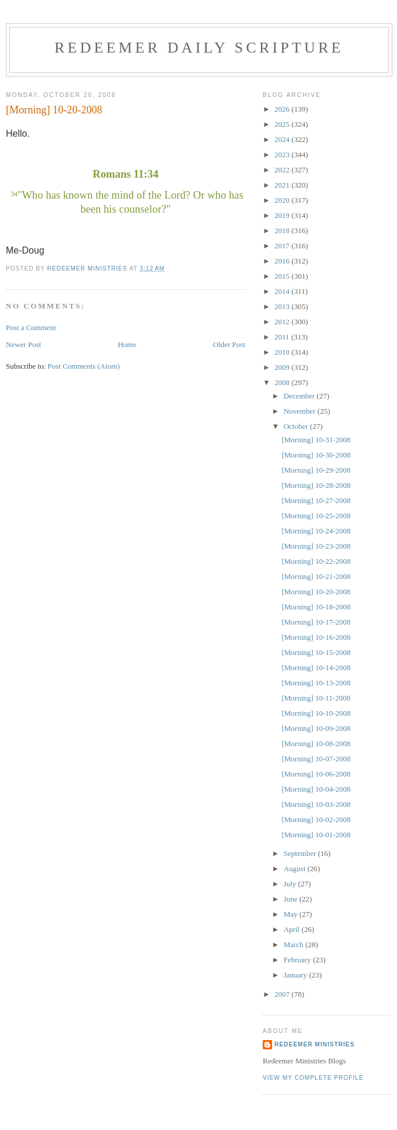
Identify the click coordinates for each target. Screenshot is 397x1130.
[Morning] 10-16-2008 (315, 637)
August (296, 868)
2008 (282, 382)
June (292, 899)
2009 (282, 367)
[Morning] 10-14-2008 (315, 667)
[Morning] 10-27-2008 (315, 500)
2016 (282, 260)
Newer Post (23, 344)
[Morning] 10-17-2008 (315, 622)
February (298, 959)
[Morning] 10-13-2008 (315, 682)
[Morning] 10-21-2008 (315, 576)
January (296, 974)
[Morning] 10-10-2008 (315, 713)
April (293, 929)
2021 (282, 185)
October (297, 426)
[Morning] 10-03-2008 (315, 804)
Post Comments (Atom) (84, 366)
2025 (282, 124)
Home (127, 344)
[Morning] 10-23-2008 (315, 546)
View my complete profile (313, 1077)
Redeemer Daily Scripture (198, 47)
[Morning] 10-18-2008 (315, 606)
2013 (282, 306)
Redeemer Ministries (314, 1044)
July (291, 883)
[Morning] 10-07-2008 (315, 758)
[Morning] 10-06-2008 (315, 773)
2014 (282, 291)
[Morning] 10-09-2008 (315, 728)
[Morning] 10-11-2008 (315, 698)
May (292, 914)
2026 (282, 109)
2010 (282, 352)
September (301, 853)
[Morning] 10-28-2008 (315, 485)
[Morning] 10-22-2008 (315, 561)
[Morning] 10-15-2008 (315, 652)
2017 (282, 245)
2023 (282, 154)
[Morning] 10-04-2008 (315, 789)
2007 (282, 994)
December (300, 395)
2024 (282, 139)
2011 (282, 336)
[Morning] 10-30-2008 (315, 454)
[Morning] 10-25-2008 (315, 515)
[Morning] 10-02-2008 (315, 819)
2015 (282, 276)
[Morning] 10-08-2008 (315, 743)
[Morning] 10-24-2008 (315, 530)
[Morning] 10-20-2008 (315, 591)
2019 (282, 215)
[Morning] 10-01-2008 (315, 834)
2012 (282, 321)
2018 (282, 230)
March (294, 944)
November (301, 411)
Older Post (229, 344)
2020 (282, 200)
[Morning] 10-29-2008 (315, 470)
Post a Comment (31, 327)
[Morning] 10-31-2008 (315, 439)
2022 (282, 169)
